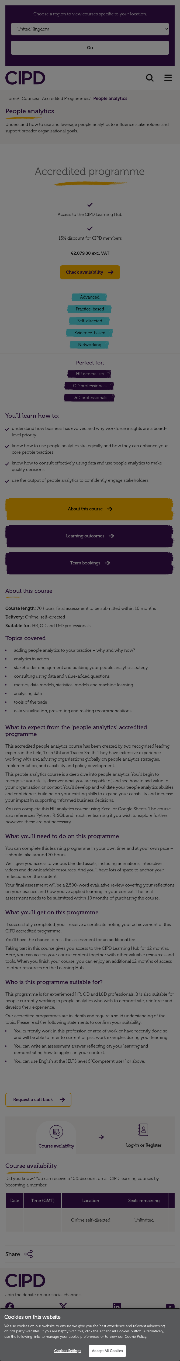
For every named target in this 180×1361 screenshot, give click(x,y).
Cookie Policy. (136, 1337)
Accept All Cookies (107, 1351)
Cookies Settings (67, 1351)
